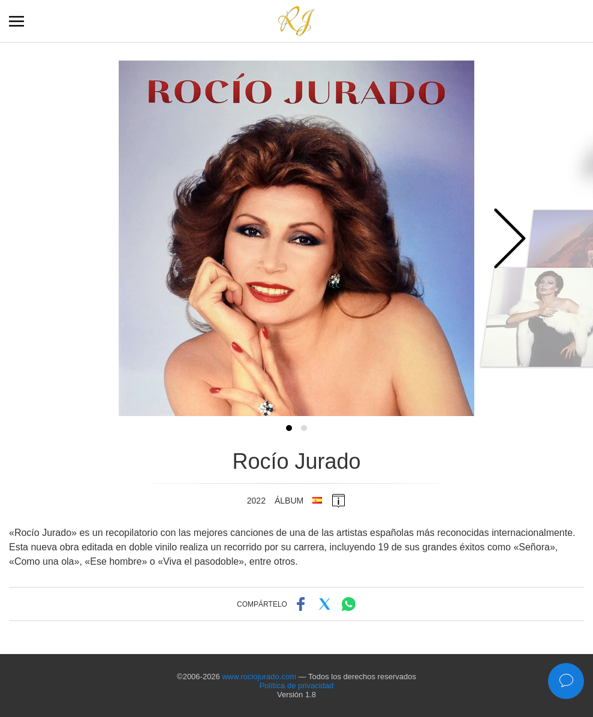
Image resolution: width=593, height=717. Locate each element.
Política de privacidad (297, 685)
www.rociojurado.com (259, 676)
